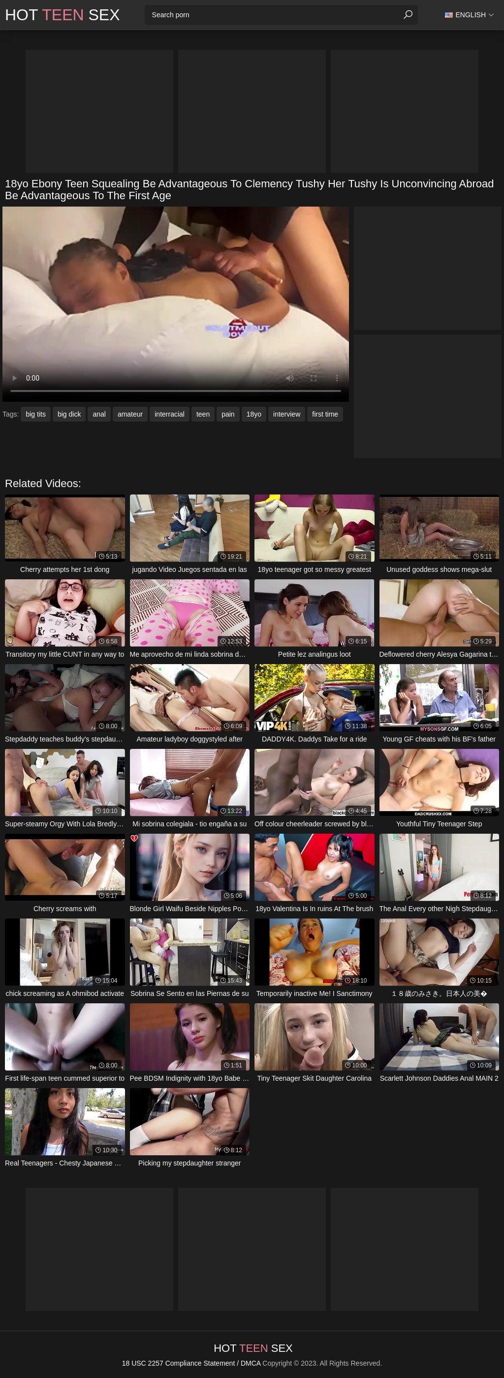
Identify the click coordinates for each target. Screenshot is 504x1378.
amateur (130, 414)
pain (227, 414)
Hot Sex (62, 15)
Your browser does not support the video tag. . (175, 304)
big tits (35, 414)
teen (203, 414)
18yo (254, 414)
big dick (69, 414)
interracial (170, 414)
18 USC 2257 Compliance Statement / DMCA (191, 1363)
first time (325, 414)
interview (286, 414)
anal (99, 414)
